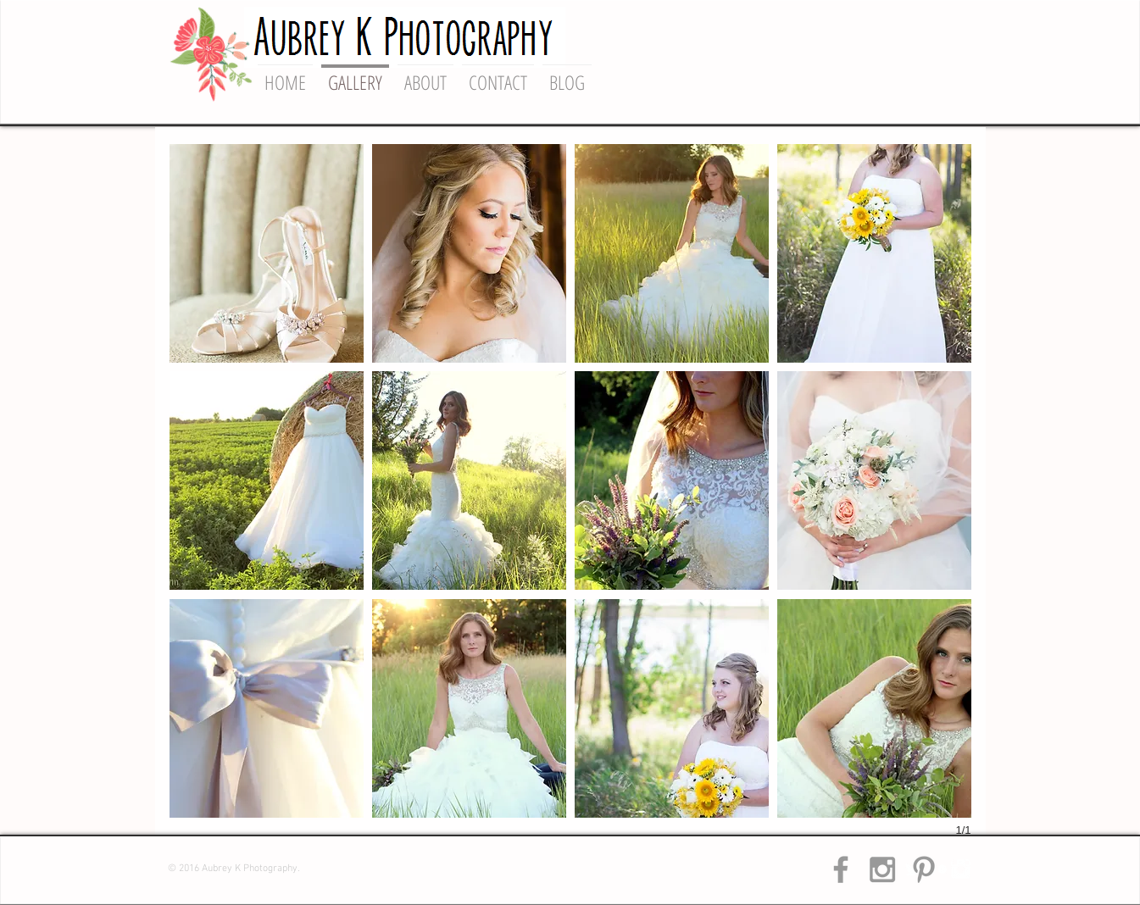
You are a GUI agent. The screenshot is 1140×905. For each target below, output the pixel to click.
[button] (267, 253)
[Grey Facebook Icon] (841, 869)
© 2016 (185, 868)
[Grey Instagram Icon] (882, 869)
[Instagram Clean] (960, 869)
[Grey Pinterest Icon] (924, 869)
